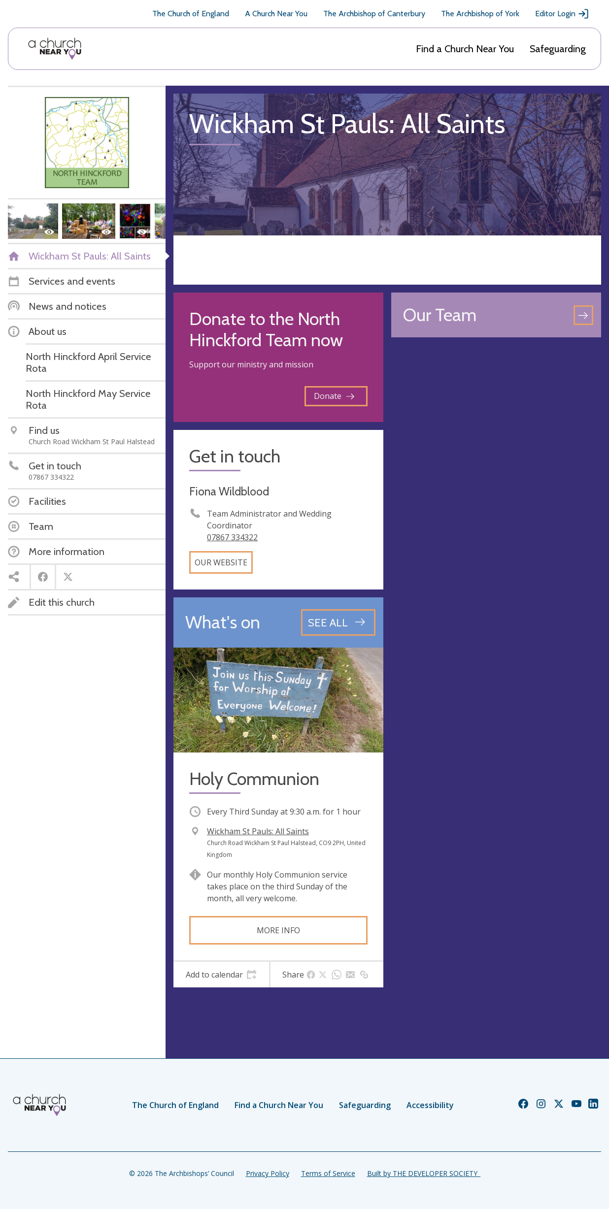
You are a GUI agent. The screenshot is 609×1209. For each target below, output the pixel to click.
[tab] (221, 974)
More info (278, 930)
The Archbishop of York (480, 13)
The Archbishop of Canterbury (374, 13)
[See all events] (338, 622)
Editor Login (562, 14)
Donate (334, 396)
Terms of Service (328, 1173)
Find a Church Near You (465, 49)
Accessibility (430, 1105)
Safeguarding (558, 49)
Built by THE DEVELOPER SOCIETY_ (423, 1173)
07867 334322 (232, 537)
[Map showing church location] (496, 450)
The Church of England (190, 13)
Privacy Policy (267, 1173)
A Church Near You (276, 13)
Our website (221, 562)
